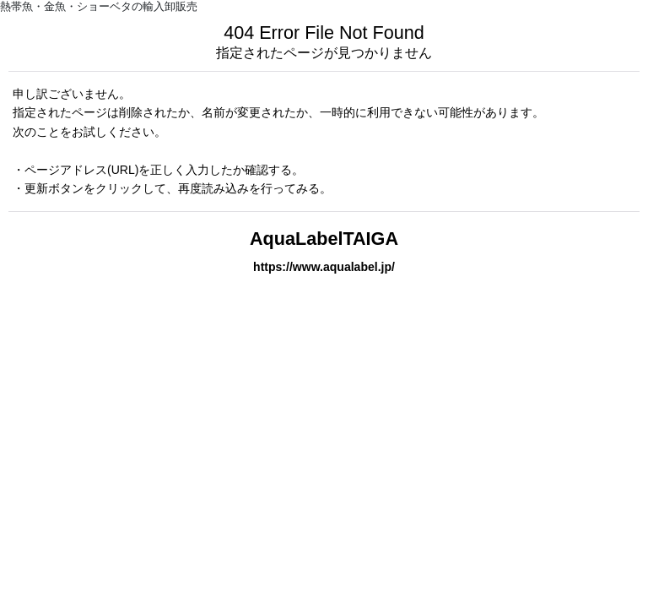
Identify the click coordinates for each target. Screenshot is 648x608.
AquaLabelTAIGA (324, 238)
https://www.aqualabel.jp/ (324, 267)
